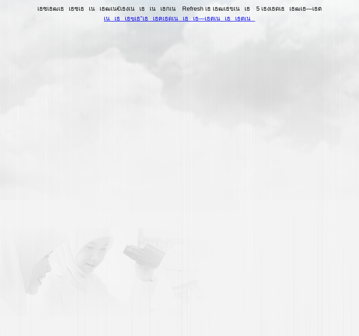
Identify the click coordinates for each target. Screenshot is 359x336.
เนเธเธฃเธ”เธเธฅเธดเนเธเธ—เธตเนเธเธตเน (179, 18)
